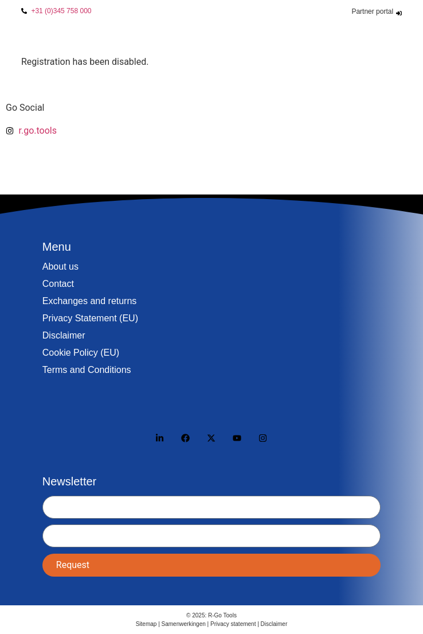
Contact (58, 284)
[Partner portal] (399, 13)
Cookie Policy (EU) (80, 352)
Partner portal (372, 11)
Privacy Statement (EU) (90, 318)
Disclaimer (63, 335)
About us (60, 266)
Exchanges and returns (89, 301)
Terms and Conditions (86, 370)
